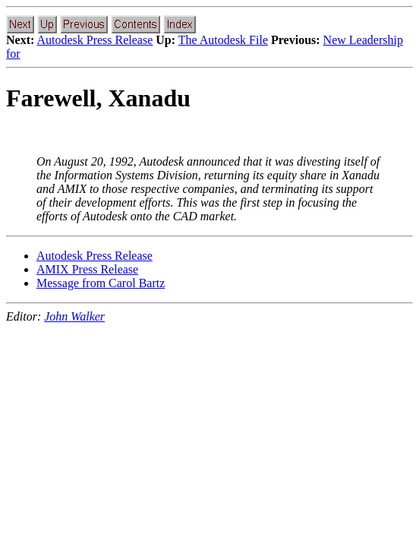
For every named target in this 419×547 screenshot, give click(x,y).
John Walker (74, 316)
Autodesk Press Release (94, 39)
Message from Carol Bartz (100, 283)
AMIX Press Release (87, 269)
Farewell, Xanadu (98, 98)
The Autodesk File (223, 39)
